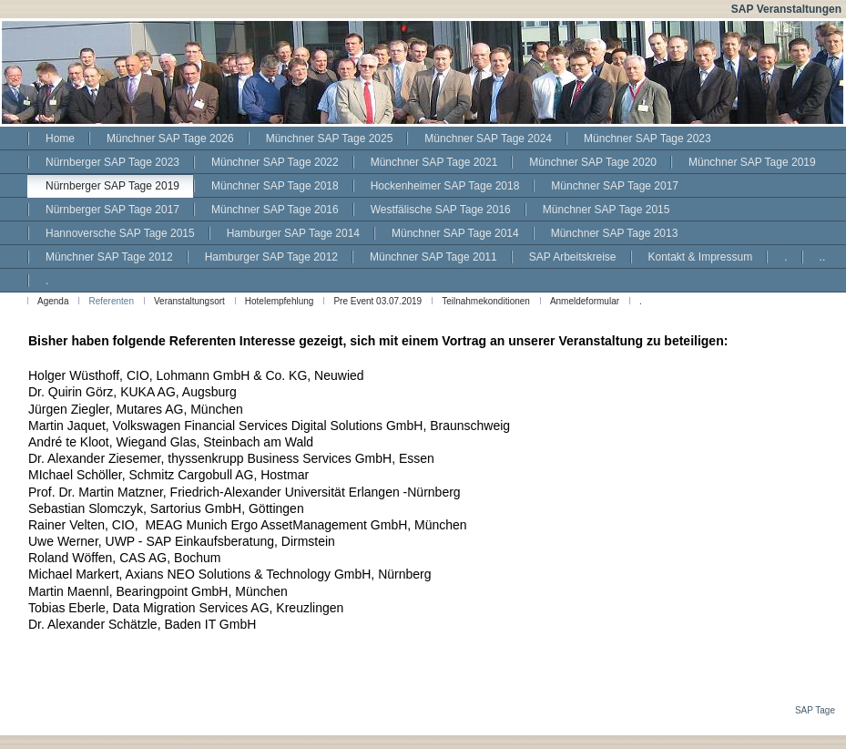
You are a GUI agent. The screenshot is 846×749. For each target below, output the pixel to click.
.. (823, 257)
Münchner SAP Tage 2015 (606, 209)
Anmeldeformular (584, 301)
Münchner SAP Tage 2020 (593, 162)
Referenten (110, 301)
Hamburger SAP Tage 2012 (271, 257)
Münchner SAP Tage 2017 (614, 186)
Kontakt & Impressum (700, 257)
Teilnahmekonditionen (486, 301)
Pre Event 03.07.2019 (377, 301)
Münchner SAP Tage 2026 (170, 138)
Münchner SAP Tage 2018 (275, 186)
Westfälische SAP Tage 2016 (441, 209)
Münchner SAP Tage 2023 (647, 138)
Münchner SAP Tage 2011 (433, 257)
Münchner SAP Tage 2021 (434, 162)
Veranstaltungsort (189, 301)
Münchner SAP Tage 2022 (275, 162)
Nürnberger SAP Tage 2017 (112, 209)
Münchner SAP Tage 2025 (329, 138)
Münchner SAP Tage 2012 (109, 257)
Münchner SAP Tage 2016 (275, 209)
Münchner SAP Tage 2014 (455, 233)
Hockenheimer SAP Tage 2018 (445, 186)
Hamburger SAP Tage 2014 (293, 233)
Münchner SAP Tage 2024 (488, 138)
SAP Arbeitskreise (573, 257)
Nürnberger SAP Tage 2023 (112, 162)
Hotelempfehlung (279, 301)
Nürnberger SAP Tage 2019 (112, 186)
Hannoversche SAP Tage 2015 (120, 233)
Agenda (52, 301)
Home (60, 138)
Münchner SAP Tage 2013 (614, 233)
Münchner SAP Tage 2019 (752, 162)
